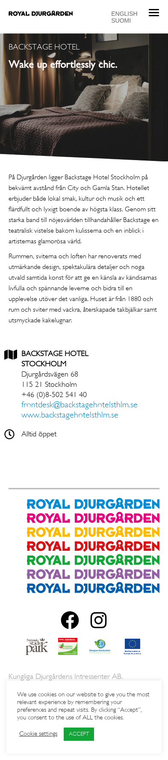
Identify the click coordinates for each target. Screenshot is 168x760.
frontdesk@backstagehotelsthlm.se (79, 405)
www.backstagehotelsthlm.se (71, 415)
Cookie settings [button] (38, 734)
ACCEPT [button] (79, 734)
